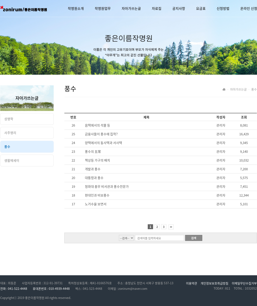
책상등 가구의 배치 (97, 160)
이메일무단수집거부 (244, 283)
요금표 (201, 8)
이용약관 (191, 283)
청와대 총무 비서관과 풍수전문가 (107, 186)
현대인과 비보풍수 (97, 195)
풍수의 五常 (93, 151)
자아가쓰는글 (131, 8)
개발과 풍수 (92, 169)
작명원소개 (76, 8)
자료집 (156, 8)
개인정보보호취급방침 (214, 283)
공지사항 (178, 8)
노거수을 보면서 (95, 204)
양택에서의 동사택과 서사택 (103, 142)
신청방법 (223, 8)
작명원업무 (103, 8)
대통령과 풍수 (94, 177)
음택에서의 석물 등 (97, 125)
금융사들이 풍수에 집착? (101, 134)
